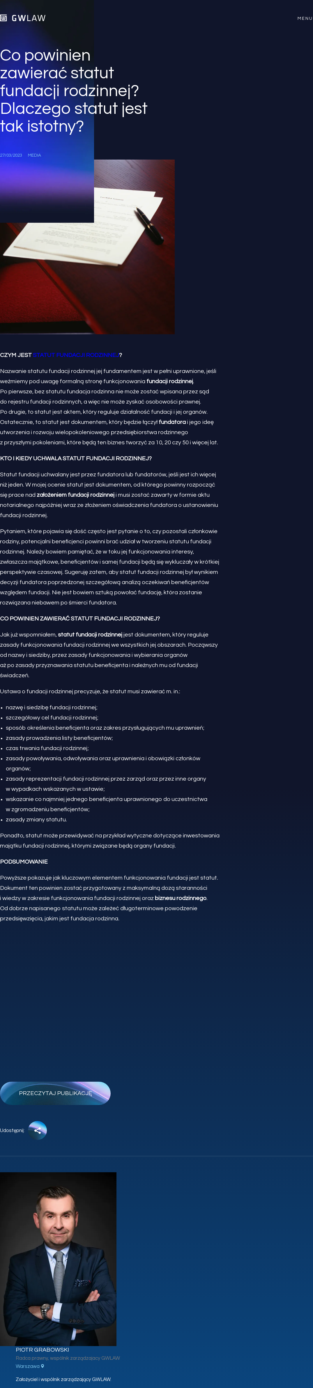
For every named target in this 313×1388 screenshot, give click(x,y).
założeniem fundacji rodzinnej (75, 495)
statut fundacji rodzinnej (76, 355)
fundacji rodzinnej (169, 381)
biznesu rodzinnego (180, 898)
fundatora (172, 422)
